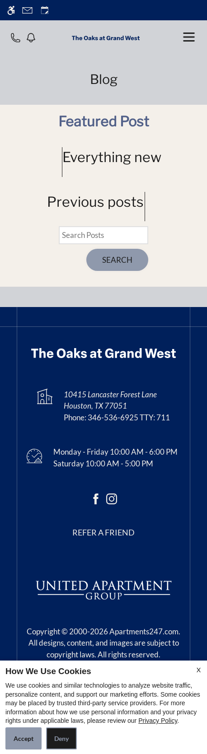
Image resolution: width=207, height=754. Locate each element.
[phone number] (15, 37)
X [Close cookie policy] (199, 670)
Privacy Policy (157, 720)
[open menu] (189, 37)
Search (117, 260)
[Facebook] (95, 498)
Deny (61, 738)
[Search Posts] (103, 235)
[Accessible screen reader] (11, 10)
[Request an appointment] (45, 10)
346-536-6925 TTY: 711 (129, 417)
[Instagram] (111, 498)
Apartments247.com (144, 631)
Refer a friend (103, 532)
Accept (23, 738)
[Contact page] (27, 10)
